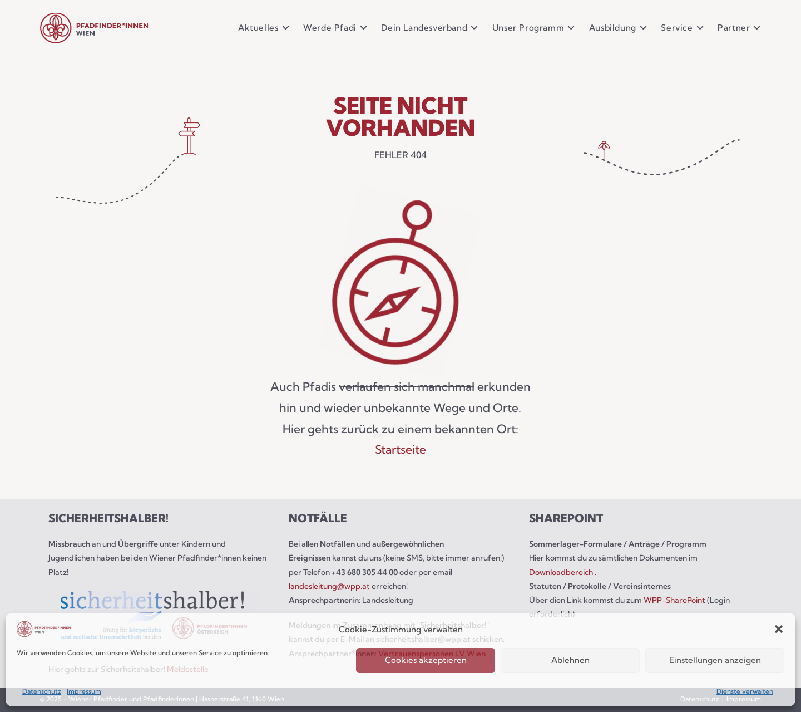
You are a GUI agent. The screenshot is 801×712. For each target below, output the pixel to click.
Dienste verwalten (744, 691)
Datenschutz (41, 691)
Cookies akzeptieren (426, 660)
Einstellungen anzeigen (715, 660)
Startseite (400, 449)
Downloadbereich (562, 572)
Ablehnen (570, 660)
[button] (778, 629)
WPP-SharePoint (674, 600)
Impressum (84, 691)
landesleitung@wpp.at (330, 586)
